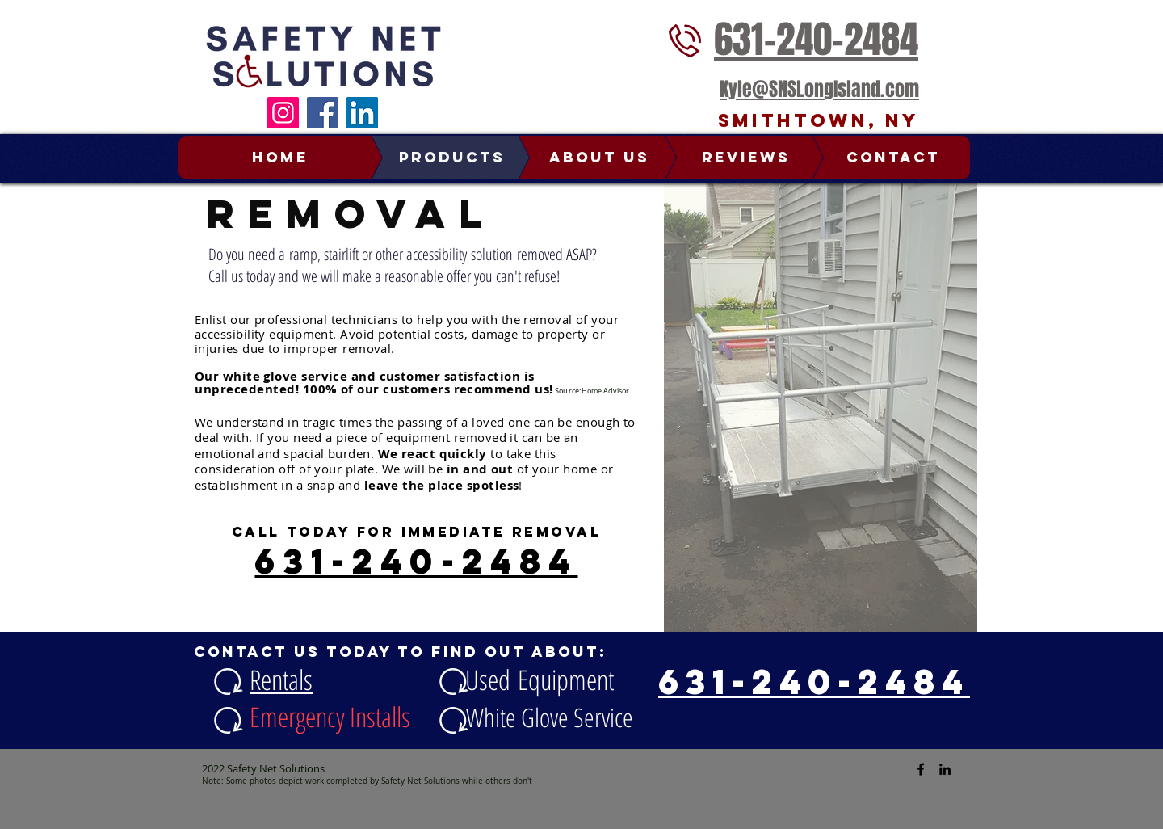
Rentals (281, 679)
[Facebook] (322, 112)
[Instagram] (283, 112)
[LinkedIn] (362, 112)
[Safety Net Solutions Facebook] (921, 769)
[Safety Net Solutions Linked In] (945, 769)
